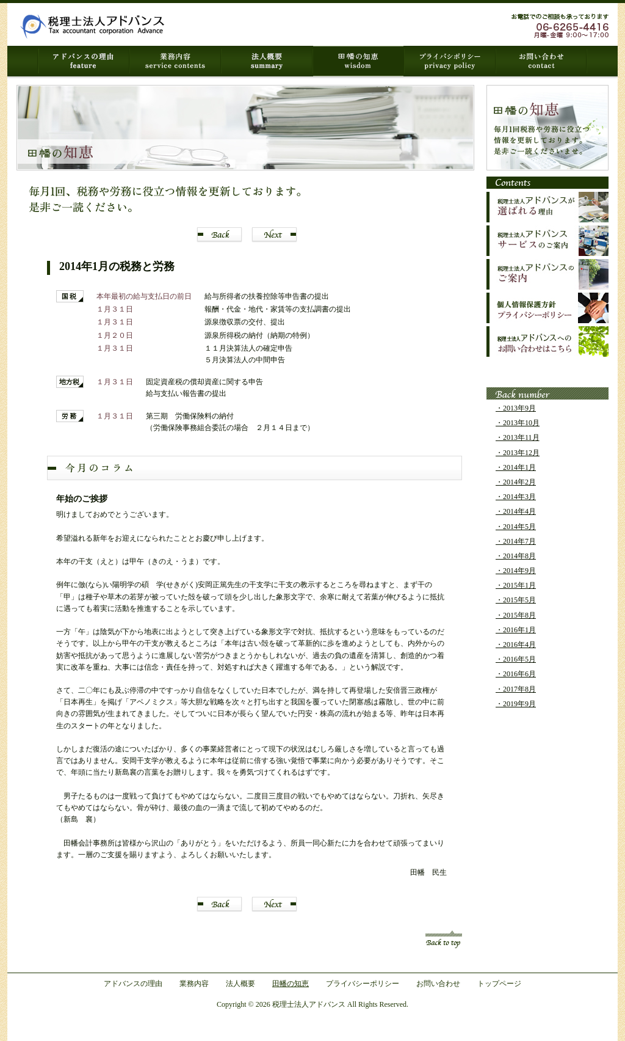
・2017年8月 (516, 689)
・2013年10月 (518, 422)
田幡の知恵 (290, 983)
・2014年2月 (516, 482)
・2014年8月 (516, 556)
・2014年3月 (516, 496)
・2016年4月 (516, 644)
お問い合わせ (438, 983)
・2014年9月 (516, 570)
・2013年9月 (516, 408)
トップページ (499, 983)
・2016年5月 (516, 659)
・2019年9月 (516, 703)
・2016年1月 (516, 630)
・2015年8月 (516, 615)
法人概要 (240, 983)
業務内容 (194, 983)
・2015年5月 (516, 600)
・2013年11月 (518, 437)
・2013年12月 (518, 452)
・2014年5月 (516, 526)
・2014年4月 (516, 511)
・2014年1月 (516, 467)
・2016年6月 (516, 674)
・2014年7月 (516, 541)
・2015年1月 (516, 585)
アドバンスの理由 (133, 983)
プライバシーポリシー (362, 983)
